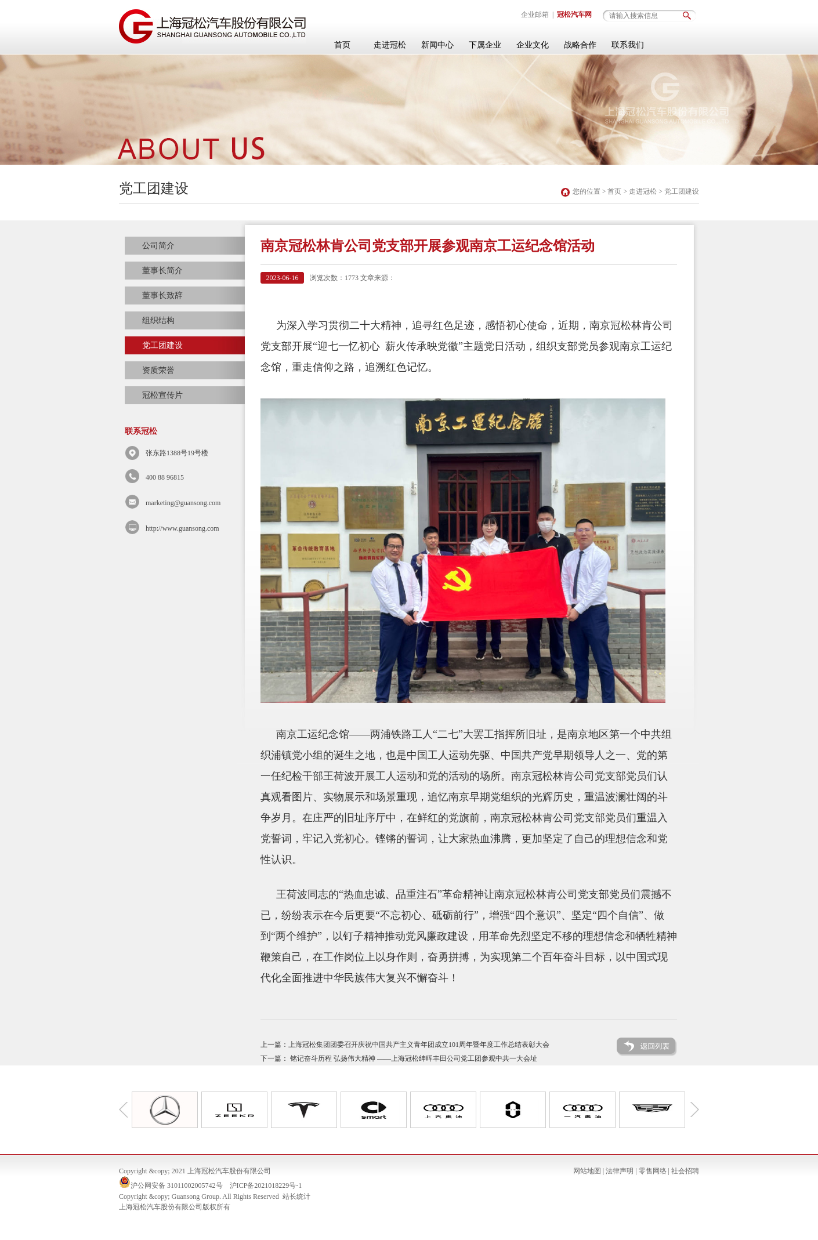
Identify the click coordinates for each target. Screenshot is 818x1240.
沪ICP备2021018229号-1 (266, 1185)
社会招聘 (685, 1171)
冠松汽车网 (574, 14)
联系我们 (627, 45)
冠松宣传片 (162, 395)
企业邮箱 (535, 14)
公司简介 (158, 245)
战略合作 (580, 45)
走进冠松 (390, 45)
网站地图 (587, 1171)
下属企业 (485, 45)
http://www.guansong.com (182, 528)
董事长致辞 (162, 295)
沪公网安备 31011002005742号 (177, 1185)
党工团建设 (681, 191)
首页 (342, 45)
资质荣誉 (158, 370)
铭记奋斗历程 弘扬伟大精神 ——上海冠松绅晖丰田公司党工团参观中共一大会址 (413, 1058)
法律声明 (620, 1171)
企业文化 (532, 45)
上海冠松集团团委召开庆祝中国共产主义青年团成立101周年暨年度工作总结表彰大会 (418, 1044)
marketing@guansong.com (183, 503)
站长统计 (296, 1196)
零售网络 (653, 1171)
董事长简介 (162, 270)
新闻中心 (437, 45)
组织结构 (158, 320)
